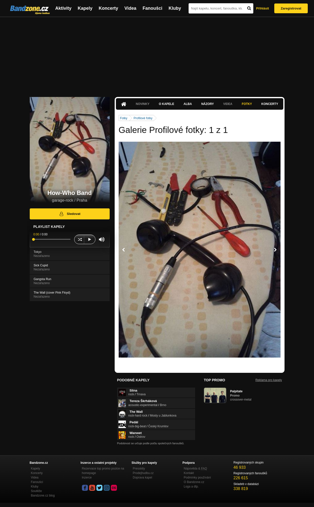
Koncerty (108, 8)
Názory (207, 104)
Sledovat (69, 214)
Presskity (139, 468)
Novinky (143, 104)
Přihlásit (262, 8)
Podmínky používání (197, 477)
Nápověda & (195, 468)
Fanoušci (152, 8)
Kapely (85, 8)
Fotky (247, 104)
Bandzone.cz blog (43, 495)
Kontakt (189, 473)
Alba (188, 104)
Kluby (175, 8)
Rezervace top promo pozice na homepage (103, 471)
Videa (130, 8)
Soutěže (36, 491)
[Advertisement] (157, 54)
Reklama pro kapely (268, 380)
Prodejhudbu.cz (143, 473)
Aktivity (63, 8)
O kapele (166, 104)
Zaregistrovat (291, 8)
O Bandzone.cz (194, 482)
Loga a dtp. (191, 486)
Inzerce (87, 477)
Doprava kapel (142, 477)
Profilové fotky (143, 118)
